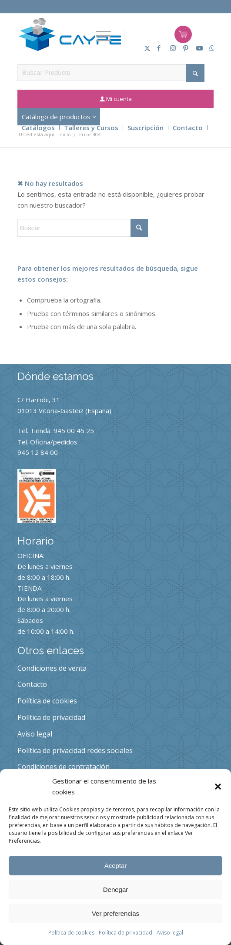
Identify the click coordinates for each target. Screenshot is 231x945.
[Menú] (103, 36)
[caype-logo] (69, 34)
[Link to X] (144, 48)
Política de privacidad (125, 932)
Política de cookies (71, 932)
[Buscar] (82, 228)
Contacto (188, 127)
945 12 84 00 (37, 452)
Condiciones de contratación (63, 766)
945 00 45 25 (74, 430)
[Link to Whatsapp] (209, 48)
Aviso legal (170, 932)
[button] (218, 786)
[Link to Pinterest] (183, 48)
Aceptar (115, 865)
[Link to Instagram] (170, 48)
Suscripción (145, 127)
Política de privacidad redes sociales (75, 750)
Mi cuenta (119, 99)
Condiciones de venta (52, 668)
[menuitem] (103, 36)
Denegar (115, 889)
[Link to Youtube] (196, 48)
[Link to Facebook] (157, 48)
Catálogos (38, 127)
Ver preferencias (115, 913)
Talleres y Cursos (91, 127)
